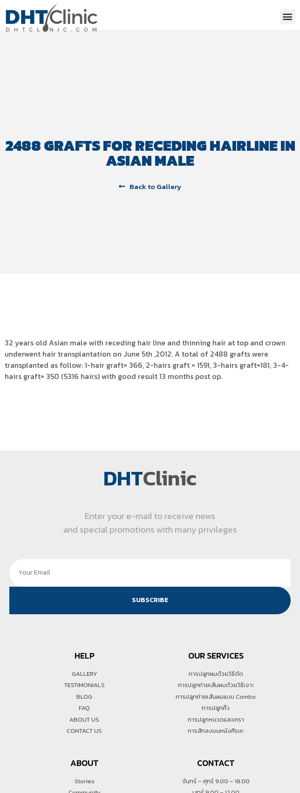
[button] (287, 16)
